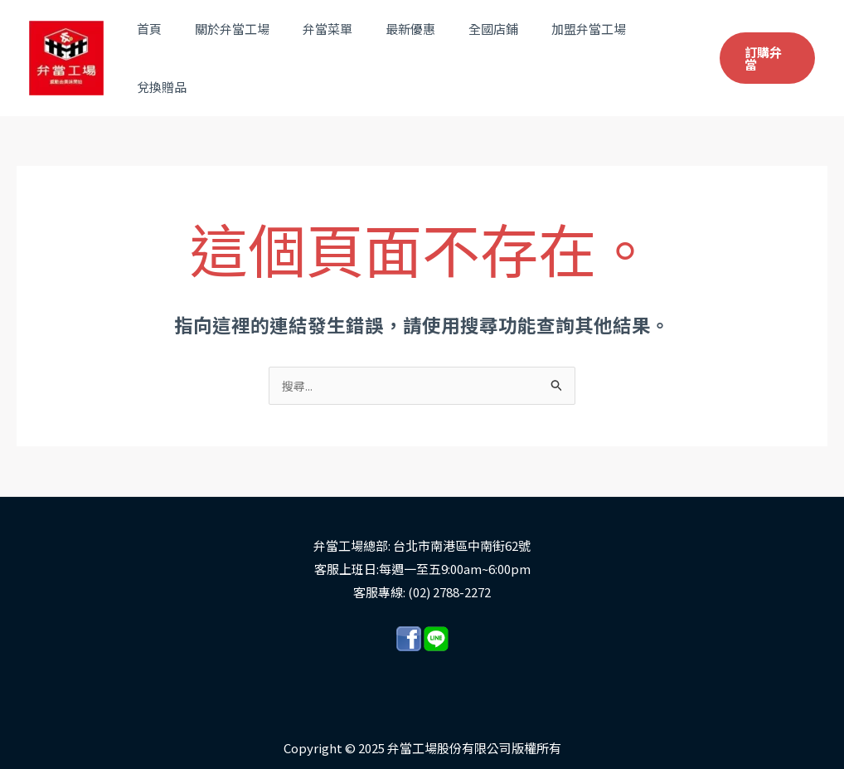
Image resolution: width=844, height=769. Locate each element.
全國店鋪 (487, 49)
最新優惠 (413, 49)
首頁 (176, 49)
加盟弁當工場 (574, 49)
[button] (765, 50)
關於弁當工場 (251, 49)
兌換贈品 (661, 49)
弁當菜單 (338, 49)
